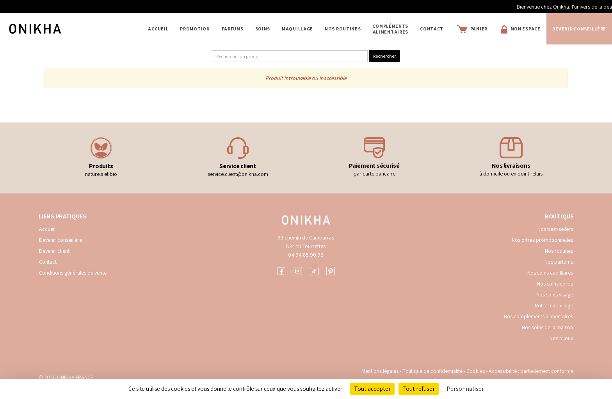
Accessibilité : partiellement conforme (531, 370)
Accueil (158, 29)
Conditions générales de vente (73, 272)
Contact (431, 29)
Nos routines (559, 250)
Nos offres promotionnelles (542, 239)
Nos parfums (558, 261)
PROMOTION (195, 29)
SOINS (262, 29)
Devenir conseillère (60, 239)
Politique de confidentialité (433, 370)
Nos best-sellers (555, 228)
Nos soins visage (554, 294)
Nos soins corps (555, 283)
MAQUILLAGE (297, 29)
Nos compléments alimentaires (538, 316)
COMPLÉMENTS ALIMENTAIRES (390, 29)
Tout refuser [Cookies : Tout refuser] (418, 389)
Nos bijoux (561, 338)
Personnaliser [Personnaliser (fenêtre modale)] (465, 389)
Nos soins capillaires (550, 272)
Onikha (591, 6)
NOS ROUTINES (343, 29)
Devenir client (54, 250)
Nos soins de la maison (547, 327)
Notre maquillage (554, 305)
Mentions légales (380, 370)
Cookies (475, 370)
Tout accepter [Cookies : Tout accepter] (372, 389)
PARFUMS (233, 29)
